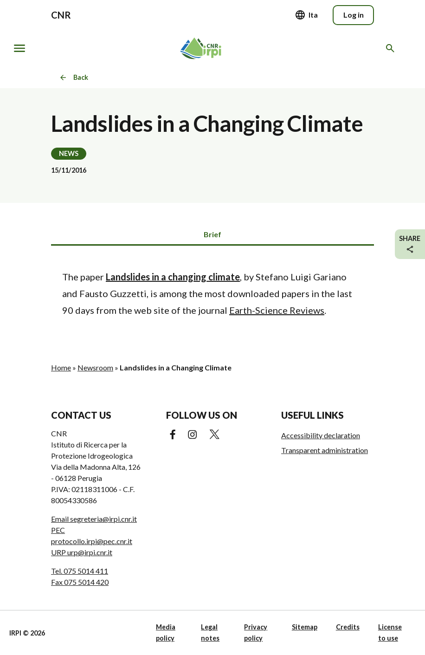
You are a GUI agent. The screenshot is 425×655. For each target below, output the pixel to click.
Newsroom (95, 367)
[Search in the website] (391, 48)
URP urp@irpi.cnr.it (81, 552)
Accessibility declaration (320, 435)
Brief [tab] (212, 234)
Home (61, 367)
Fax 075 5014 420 (80, 581)
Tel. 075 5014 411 (79, 570)
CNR (61, 14)
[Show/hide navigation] (19, 48)
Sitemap (304, 627)
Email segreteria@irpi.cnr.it (94, 518)
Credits (348, 627)
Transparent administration (324, 450)
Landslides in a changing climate (173, 276)
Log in (353, 14)
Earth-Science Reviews (276, 310)
